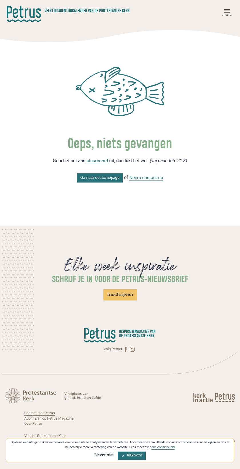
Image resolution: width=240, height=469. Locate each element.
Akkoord (131, 455)
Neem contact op (146, 177)
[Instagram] (132, 348)
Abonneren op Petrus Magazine (49, 418)
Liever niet (104, 455)
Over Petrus (33, 423)
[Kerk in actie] (203, 397)
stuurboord (97, 160)
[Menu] (226, 14)
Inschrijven (120, 294)
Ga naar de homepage (99, 177)
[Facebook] (126, 348)
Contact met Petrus (39, 412)
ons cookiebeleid (163, 447)
